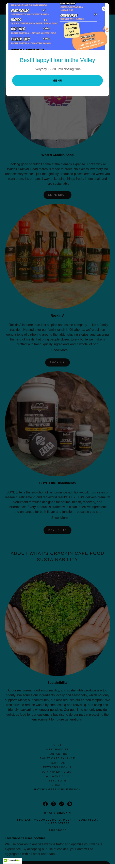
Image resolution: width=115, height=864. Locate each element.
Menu (57, 80)
